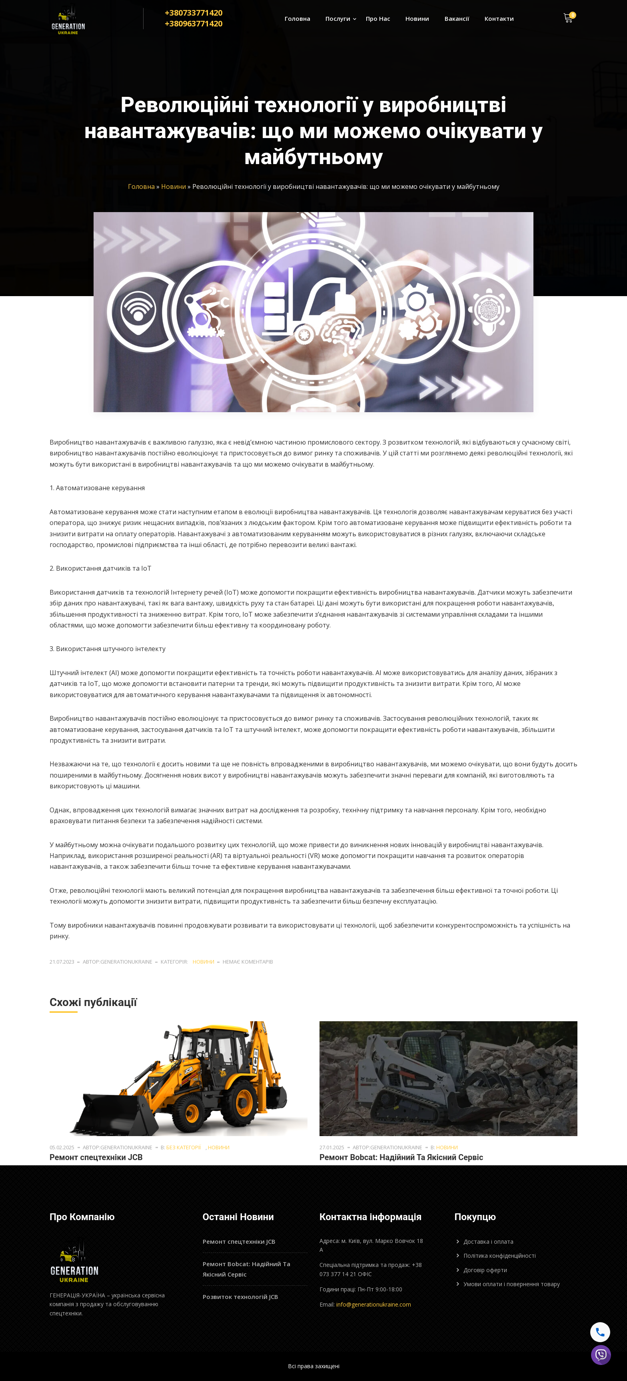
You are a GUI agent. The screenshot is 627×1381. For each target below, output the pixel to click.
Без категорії (183, 1147)
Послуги (337, 18)
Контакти (499, 18)
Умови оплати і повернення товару (511, 1284)
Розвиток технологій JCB (240, 1297)
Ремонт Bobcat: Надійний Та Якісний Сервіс (401, 1157)
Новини (417, 18)
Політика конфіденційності (499, 1255)
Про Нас (378, 18)
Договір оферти (485, 1270)
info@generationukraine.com (373, 1304)
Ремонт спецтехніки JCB (96, 1157)
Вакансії (457, 18)
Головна (297, 18)
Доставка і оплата (488, 1241)
